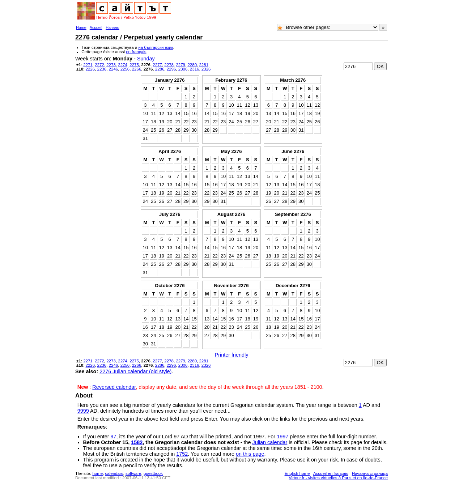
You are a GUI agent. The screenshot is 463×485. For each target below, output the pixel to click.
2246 (113, 69)
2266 (136, 69)
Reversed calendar (114, 387)
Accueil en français (330, 473)
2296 (171, 69)
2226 (90, 69)
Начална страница (370, 473)
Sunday (146, 58)
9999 (83, 411)
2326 (206, 69)
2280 (192, 65)
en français (136, 52)
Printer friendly (232, 355)
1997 (282, 436)
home (97, 473)
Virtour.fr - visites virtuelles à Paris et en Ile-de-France (338, 478)
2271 (88, 65)
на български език (155, 47)
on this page (250, 454)
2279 (180, 65)
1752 (182, 454)
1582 (137, 442)
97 (113, 436)
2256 (125, 69)
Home (81, 27)
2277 (157, 65)
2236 (102, 69)
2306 (183, 69)
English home (297, 473)
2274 (122, 65)
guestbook (153, 473)
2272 (99, 65)
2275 (134, 65)
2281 (203, 65)
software (133, 473)
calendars (114, 473)
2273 (111, 65)
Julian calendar (269, 442)
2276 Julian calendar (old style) (135, 371)
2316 (194, 69)
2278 (169, 65)
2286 (160, 69)
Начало (112, 27)
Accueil (96, 27)
